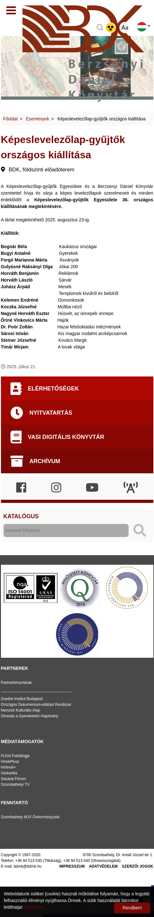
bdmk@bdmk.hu (28, 866)
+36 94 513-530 (28, 860)
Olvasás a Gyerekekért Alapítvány (29, 716)
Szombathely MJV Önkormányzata (30, 817)
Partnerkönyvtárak (16, 682)
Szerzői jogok (137, 866)
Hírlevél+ (8, 767)
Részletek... (35, 907)
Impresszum (72, 866)
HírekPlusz (10, 761)
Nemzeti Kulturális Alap (20, 710)
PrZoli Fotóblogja (15, 756)
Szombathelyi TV (15, 784)
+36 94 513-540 (76, 860)
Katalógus (21, 516)
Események (37, 118)
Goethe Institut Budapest (22, 699)
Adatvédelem (103, 866)
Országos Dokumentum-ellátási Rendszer (36, 704)
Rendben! (132, 907)
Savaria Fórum (13, 779)
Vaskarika (9, 773)
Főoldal (10, 118)
